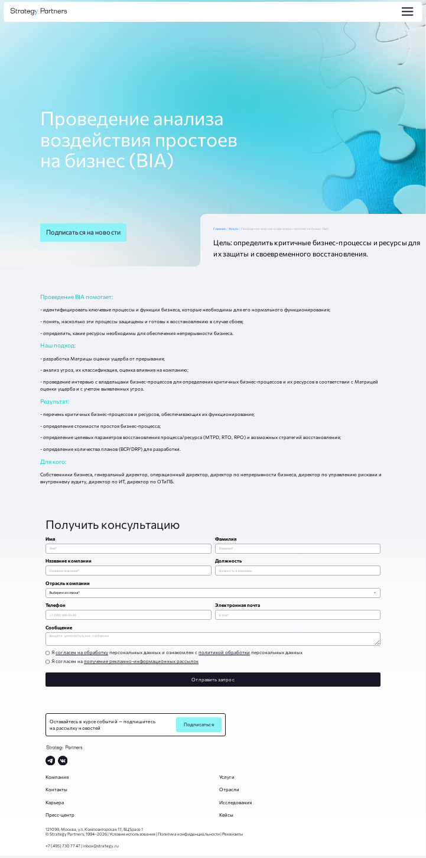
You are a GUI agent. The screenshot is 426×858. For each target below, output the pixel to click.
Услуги (234, 228)
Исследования (235, 805)
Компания (57, 779)
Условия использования (132, 836)
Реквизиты (232, 836)
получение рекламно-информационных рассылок (141, 664)
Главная (220, 228)
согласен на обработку (82, 655)
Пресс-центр (59, 817)
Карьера (54, 805)
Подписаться (199, 727)
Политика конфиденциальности (189, 836)
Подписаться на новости (83, 232)
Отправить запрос (212, 682)
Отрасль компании (67, 583)
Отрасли (229, 792)
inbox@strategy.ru (101, 848)
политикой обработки (224, 655)
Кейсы (226, 817)
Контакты (56, 792)
